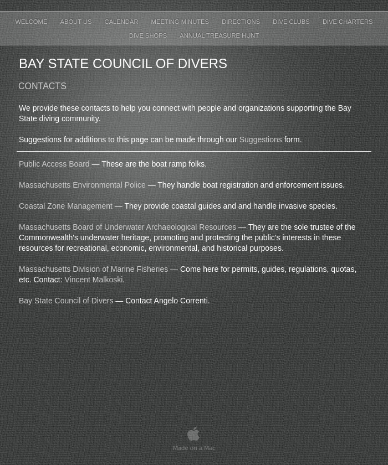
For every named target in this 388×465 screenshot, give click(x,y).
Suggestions (260, 139)
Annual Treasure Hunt (219, 35)
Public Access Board (54, 163)
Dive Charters (348, 21)
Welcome (32, 21)
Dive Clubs (292, 21)
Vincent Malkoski (93, 279)
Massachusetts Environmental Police (82, 184)
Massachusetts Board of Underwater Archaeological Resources (127, 227)
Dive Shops (149, 35)
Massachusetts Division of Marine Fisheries (93, 269)
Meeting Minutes (181, 21)
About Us (76, 21)
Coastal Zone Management (66, 206)
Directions (242, 21)
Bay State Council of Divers (66, 300)
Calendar (122, 21)
